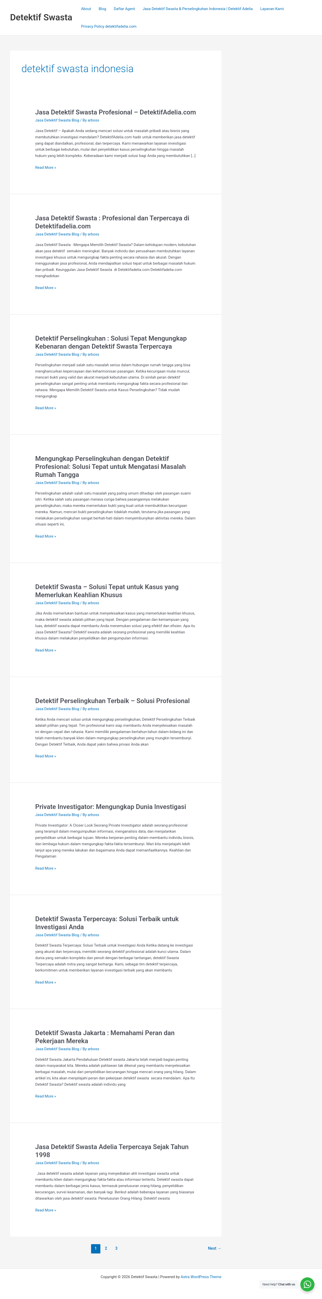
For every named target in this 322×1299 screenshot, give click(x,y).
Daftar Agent (124, 9)
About (86, 9)
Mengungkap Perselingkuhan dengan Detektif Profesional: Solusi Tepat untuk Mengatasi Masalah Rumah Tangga (110, 466)
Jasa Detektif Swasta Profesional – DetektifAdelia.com (115, 112)
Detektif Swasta (41, 17)
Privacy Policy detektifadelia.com (108, 26)
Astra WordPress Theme (201, 1277)
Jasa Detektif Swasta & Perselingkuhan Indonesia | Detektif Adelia (198, 9)
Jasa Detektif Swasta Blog (57, 120)
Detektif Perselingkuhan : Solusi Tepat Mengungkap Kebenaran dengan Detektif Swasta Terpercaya (111, 342)
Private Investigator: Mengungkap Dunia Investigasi (110, 806)
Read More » (45, 167)
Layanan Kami (272, 9)
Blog (102, 9)
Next (214, 1248)
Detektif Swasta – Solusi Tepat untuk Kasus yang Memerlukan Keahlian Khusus (107, 591)
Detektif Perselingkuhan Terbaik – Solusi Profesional (112, 701)
